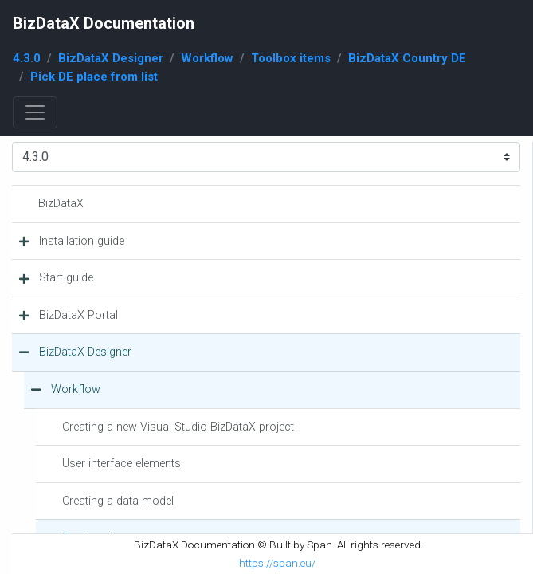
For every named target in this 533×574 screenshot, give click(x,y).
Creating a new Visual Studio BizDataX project (178, 427)
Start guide (66, 278)
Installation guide (81, 241)
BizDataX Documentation (103, 23)
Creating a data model (118, 501)
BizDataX (61, 203)
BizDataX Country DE (407, 58)
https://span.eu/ (277, 562)
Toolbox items (291, 58)
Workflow (207, 58)
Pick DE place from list (94, 76)
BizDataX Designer (110, 58)
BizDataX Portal (78, 315)
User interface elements (121, 463)
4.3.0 (27, 58)
